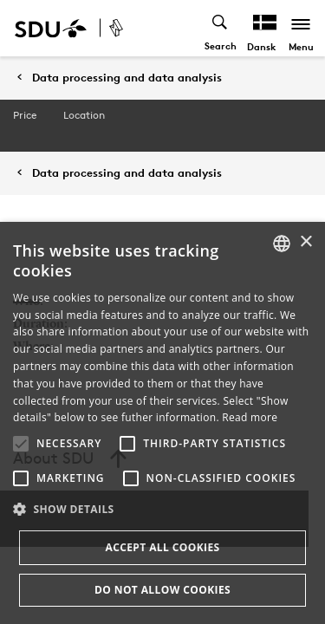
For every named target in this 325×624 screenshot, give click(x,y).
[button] (20, 443)
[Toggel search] (221, 28)
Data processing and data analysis (127, 77)
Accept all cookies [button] (162, 547)
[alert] (162, 423)
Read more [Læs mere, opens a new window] (249, 417)
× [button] (305, 242)
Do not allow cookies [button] (162, 589)
